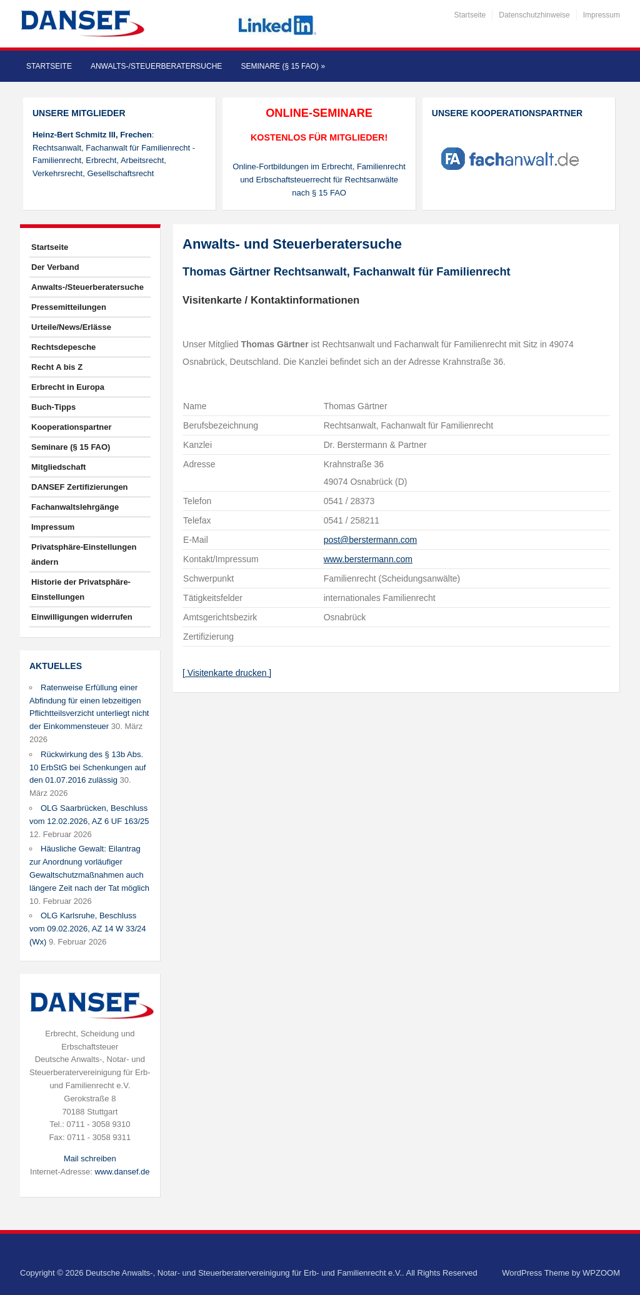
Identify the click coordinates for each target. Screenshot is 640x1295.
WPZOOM (601, 1273)
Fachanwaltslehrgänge (75, 507)
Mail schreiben (90, 1158)
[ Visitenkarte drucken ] (226, 673)
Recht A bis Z (56, 367)
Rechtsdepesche (63, 347)
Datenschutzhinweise (534, 15)
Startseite (470, 15)
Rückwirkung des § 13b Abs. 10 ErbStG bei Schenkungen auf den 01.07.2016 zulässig (87, 767)
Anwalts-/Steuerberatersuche (156, 66)
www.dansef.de (121, 1171)
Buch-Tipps (53, 407)
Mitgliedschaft (58, 467)
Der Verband (55, 267)
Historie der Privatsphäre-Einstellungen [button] (81, 589)
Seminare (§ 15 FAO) (283, 66)
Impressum (601, 15)
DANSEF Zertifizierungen (79, 487)
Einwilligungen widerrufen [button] (81, 617)
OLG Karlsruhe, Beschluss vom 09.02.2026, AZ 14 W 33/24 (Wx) (87, 928)
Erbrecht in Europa (67, 387)
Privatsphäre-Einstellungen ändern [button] (83, 554)
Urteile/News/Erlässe (71, 327)
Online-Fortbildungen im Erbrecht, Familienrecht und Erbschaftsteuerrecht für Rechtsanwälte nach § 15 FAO (319, 179)
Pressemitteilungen (68, 307)
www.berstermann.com (368, 559)
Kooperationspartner (71, 427)
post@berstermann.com (371, 540)
